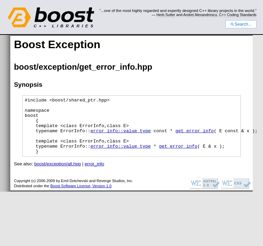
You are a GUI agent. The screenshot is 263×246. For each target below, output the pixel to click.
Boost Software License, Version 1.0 (80, 197)
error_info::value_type (120, 138)
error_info (94, 175)
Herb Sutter (165, 15)
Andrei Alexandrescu (200, 15)
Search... (241, 24)
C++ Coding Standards (237, 15)
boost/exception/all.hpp (57, 175)
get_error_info (194, 138)
